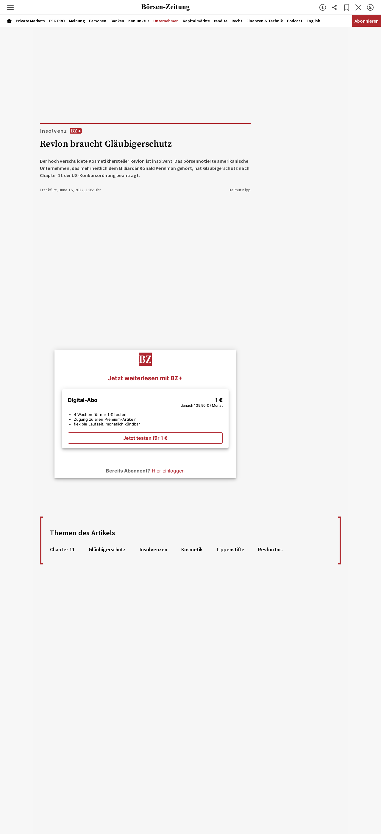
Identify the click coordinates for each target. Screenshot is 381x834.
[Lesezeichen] (346, 7)
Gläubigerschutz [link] (107, 549)
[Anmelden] (370, 7)
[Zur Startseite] (165, 7)
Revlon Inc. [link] (270, 549)
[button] (10, 7)
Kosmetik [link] (192, 549)
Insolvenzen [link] (153, 549)
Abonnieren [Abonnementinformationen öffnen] (367, 21)
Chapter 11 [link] (62, 549)
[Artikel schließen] (358, 7)
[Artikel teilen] (335, 7)
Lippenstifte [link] (230, 549)
